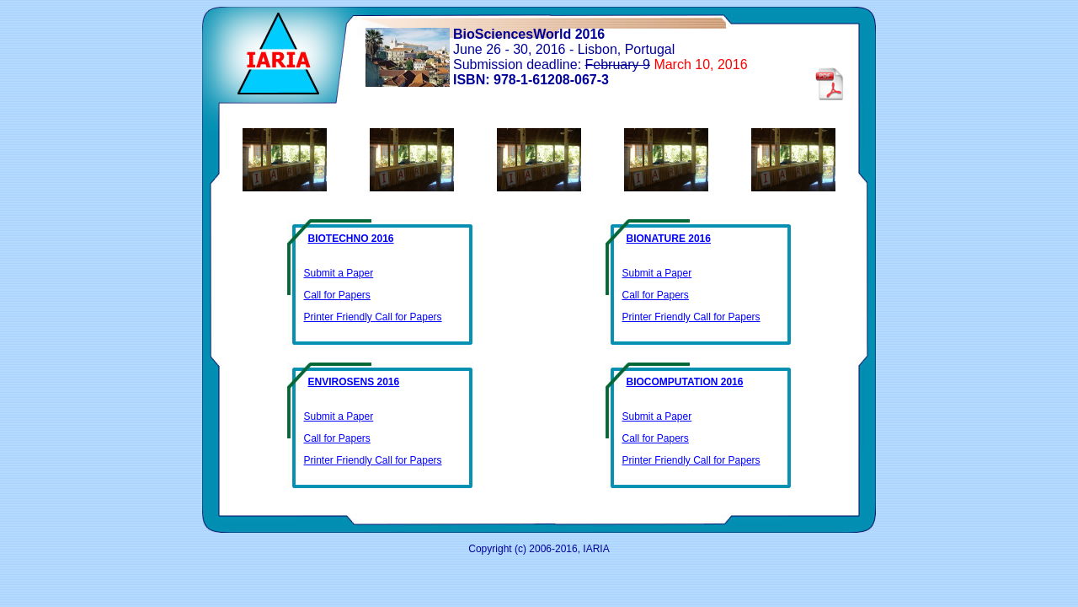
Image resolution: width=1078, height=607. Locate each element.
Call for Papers (337, 295)
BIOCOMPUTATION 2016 (685, 382)
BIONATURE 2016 (669, 238)
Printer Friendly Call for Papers (373, 317)
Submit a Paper (339, 273)
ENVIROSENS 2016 (354, 382)
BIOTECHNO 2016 (351, 238)
